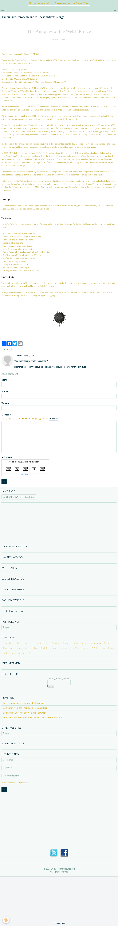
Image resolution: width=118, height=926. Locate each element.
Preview (53, 419)
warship (63, 648)
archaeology (9, 653)
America (56, 643)
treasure (26, 643)
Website (5, 403)
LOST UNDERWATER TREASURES (18, 497)
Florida (85, 648)
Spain (65, 643)
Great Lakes (8, 648)
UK (28, 653)
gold (17, 643)
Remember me (10, 775)
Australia (7, 643)
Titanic (53, 648)
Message (6, 415)
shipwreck (96, 643)
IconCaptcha (25, 474)
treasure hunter (107, 648)
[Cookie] (6, 920)
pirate (84, 643)
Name (4, 380)
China (106, 643)
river (47, 643)
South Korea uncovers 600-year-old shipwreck (24, 713)
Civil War (75, 648)
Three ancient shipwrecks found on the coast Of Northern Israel (32, 717)
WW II (94, 648)
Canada (75, 643)
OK (4, 481)
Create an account (8, 783)
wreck (21, 653)
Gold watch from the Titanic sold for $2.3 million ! (25, 708)
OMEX (44, 648)
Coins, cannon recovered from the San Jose (23, 703)
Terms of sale (59, 923)
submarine (22, 648)
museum (37, 643)
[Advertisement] (59, 523)
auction (34, 648)
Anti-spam (6, 457)
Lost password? (22, 783)
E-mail (4, 391)
